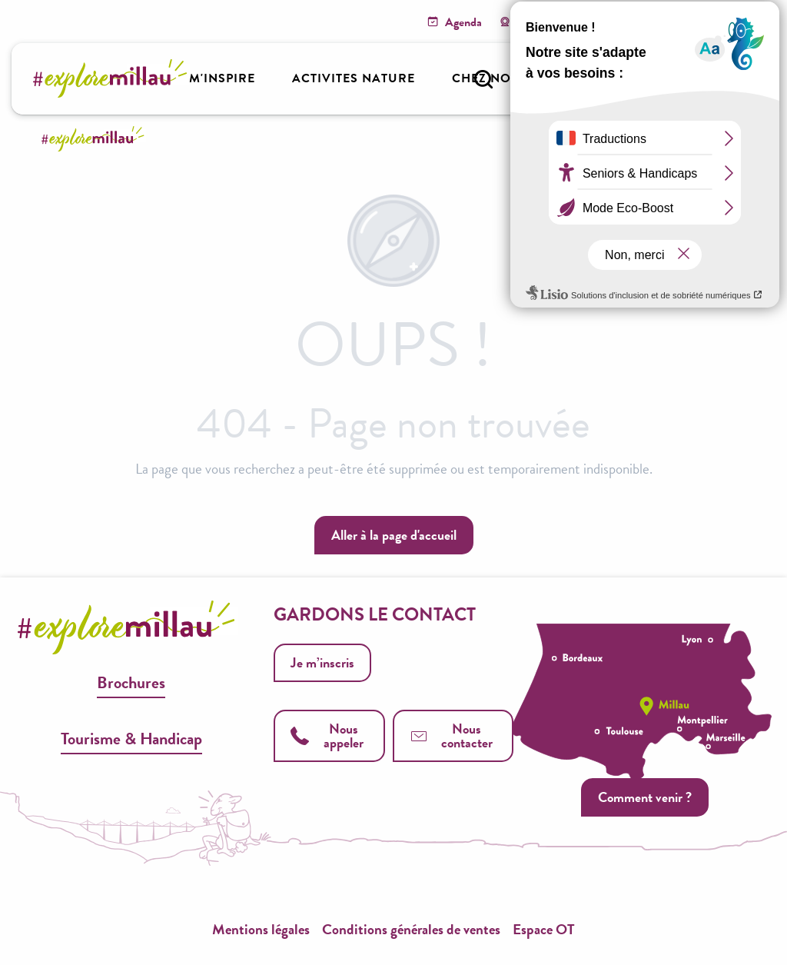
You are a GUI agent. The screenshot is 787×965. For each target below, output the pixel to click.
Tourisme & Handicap (131, 738)
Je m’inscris (322, 662)
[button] (483, 79)
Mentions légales (261, 929)
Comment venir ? (644, 798)
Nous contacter (451, 735)
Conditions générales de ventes (411, 929)
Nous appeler (327, 735)
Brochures (131, 682)
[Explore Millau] (95, 138)
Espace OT (544, 929)
